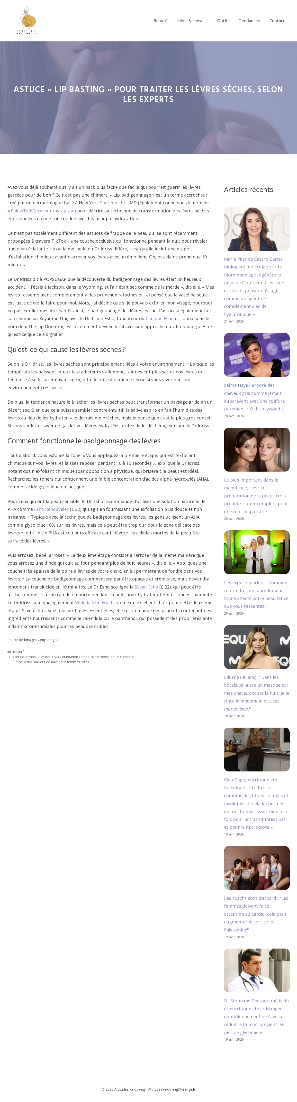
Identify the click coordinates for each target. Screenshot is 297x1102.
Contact (277, 20)
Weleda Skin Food (93, 602)
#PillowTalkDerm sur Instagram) (42, 211)
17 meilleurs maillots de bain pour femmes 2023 (51, 662)
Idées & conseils (192, 20)
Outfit (223, 20)
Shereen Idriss (115, 203)
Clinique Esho (160, 318)
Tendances (249, 20)
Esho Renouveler (51, 509)
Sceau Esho (146, 587)
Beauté (161, 20)
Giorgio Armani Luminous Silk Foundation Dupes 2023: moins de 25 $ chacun (73, 657)
